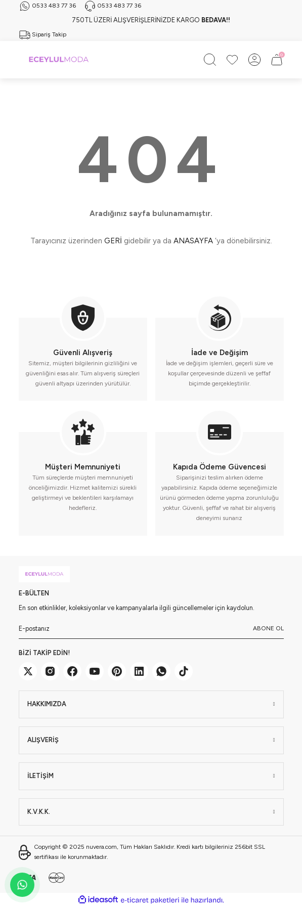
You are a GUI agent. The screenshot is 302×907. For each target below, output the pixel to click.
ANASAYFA (193, 240)
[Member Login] (254, 60)
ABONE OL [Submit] (268, 628)
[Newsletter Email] (151, 629)
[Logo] (59, 59)
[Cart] (277, 60)
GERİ (113, 240)
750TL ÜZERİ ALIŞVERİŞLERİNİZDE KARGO (151, 20)
